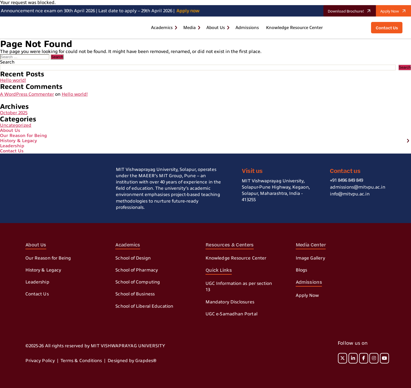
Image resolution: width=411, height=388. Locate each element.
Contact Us (12, 151)
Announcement (17, 10)
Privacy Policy (40, 360)
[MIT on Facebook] (363, 358)
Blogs (301, 270)
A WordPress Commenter (27, 94)
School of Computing (137, 282)
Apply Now (395, 11)
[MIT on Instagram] (373, 358)
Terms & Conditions (81, 360)
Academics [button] (162, 27)
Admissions (247, 27)
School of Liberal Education (144, 306)
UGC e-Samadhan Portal (231, 313)
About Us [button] (215, 27)
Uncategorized (15, 125)
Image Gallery (310, 258)
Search (7, 62)
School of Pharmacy (136, 270)
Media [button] (189, 27)
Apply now (190, 10)
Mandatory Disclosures (230, 302)
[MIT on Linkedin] (353, 358)
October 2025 (13, 112)
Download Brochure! (351, 11)
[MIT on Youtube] (384, 358)
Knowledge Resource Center (294, 27)
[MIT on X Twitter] (342, 358)
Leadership (12, 145)
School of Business (134, 294)
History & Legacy (18, 140)
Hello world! (13, 80)
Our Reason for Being (23, 135)
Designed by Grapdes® (132, 360)
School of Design (132, 258)
